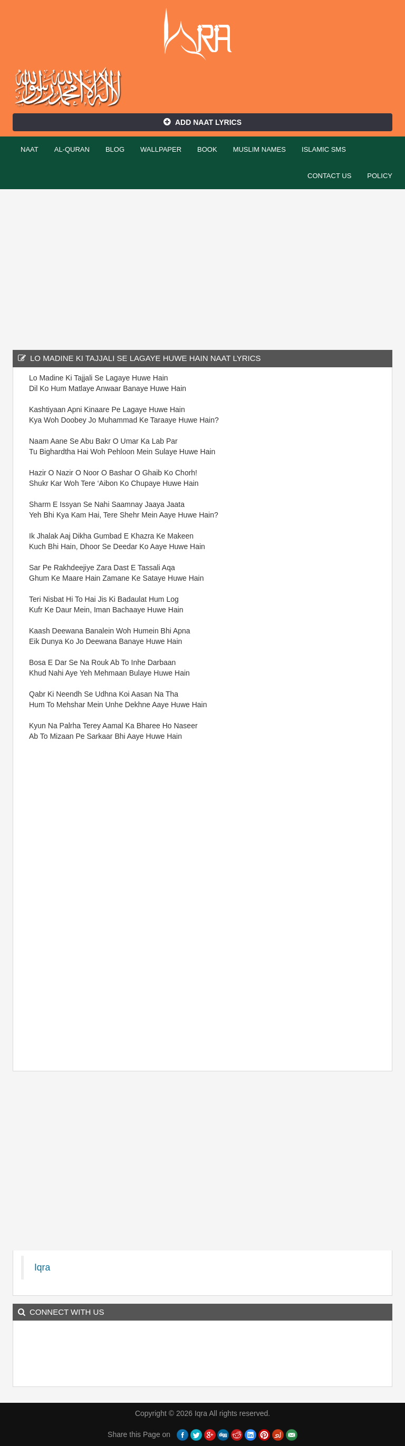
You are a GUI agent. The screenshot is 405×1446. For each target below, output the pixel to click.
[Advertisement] (202, 268)
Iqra (202, 34)
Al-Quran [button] (72, 149)
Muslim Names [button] (259, 149)
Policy (379, 176)
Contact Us (329, 176)
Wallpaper (160, 149)
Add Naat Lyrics (202, 122)
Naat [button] (29, 149)
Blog (114, 149)
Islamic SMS (324, 149)
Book (207, 149)
